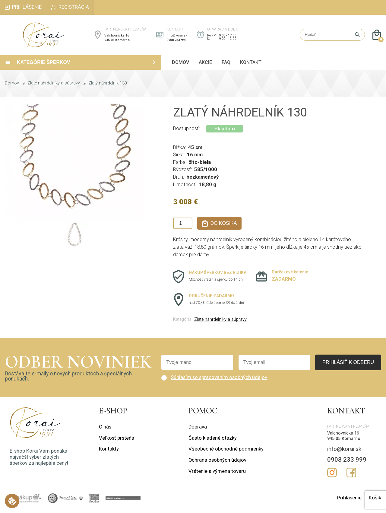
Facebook (351, 476)
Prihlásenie (349, 502)
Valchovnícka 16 (116, 38)
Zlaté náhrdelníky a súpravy (53, 87)
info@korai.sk (176, 38)
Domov (12, 87)
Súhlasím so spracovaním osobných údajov (219, 381)
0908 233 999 (176, 42)
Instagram (332, 476)
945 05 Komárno (117, 42)
